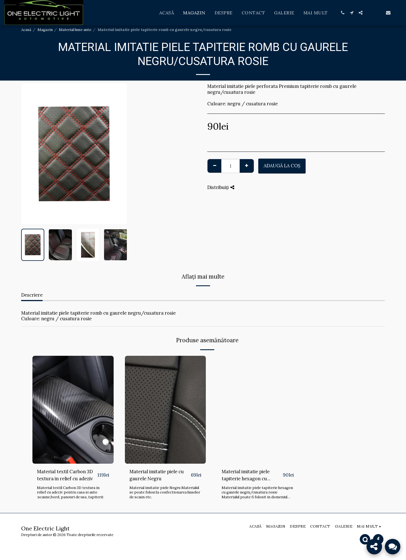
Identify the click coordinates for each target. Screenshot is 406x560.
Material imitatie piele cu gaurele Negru (156, 475)
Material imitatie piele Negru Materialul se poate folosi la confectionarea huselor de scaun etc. (164, 492)
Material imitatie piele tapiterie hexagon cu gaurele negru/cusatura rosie (248, 475)
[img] (73, 410)
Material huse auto (75, 29)
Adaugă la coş (282, 166)
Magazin (45, 29)
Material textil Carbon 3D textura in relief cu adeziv (65, 475)
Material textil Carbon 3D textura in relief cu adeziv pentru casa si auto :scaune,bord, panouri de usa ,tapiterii (70, 492)
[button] (342, 12)
